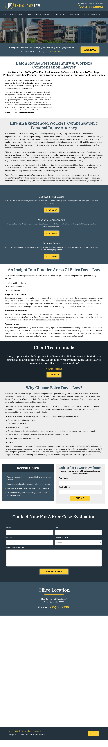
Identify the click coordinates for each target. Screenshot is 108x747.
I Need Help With (61, 537)
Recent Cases (61, 14)
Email (57, 528)
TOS (16, 731)
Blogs (86, 14)
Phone (9, 537)
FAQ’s (71, 14)
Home (5, 14)
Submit (80, 498)
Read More (51, 210)
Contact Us (95, 14)
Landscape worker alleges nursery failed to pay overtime (29, 484)
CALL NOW (90, 49)
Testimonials (48, 14)
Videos (77, 14)
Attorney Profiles (17, 14)
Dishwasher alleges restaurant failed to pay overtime (28, 488)
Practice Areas (33, 14)
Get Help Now (54, 571)
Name (8, 528)
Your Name (63, 478)
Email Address (64, 487)
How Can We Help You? (15, 547)
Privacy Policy (26, 731)
